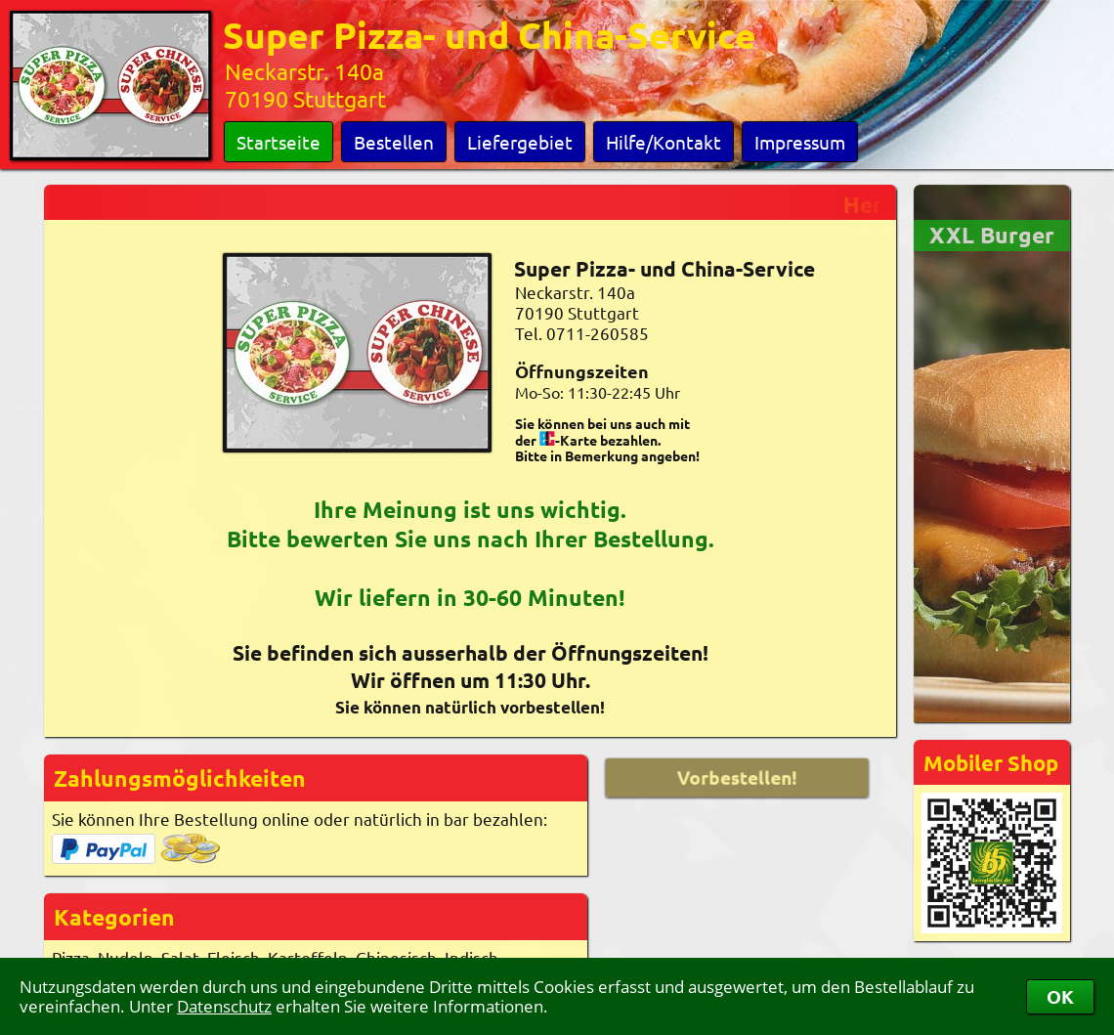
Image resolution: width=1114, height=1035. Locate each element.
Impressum (799, 141)
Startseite (278, 141)
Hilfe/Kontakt (663, 141)
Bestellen (394, 141)
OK (1060, 996)
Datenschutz (224, 1006)
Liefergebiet (520, 141)
